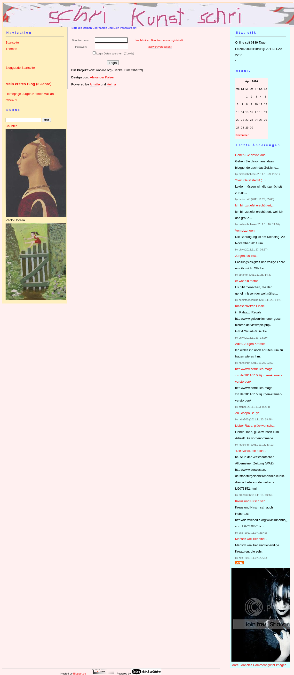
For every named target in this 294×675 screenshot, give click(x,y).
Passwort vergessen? (159, 46)
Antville (95, 84)
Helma (111, 84)
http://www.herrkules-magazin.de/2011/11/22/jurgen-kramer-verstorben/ (258, 375)
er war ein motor (246, 281)
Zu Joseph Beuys (247, 413)
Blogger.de (79, 673)
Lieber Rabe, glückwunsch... (255, 425)
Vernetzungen (244, 230)
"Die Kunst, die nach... (250, 451)
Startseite (12, 42)
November (242, 135)
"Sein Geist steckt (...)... (251, 180)
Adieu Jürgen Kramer (250, 344)
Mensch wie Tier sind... (251, 539)
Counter (11, 126)
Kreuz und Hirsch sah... (251, 501)
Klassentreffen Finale (250, 306)
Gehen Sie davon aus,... (252, 155)
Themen (11, 49)
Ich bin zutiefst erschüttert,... (255, 205)
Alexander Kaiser (102, 77)
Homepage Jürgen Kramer (24, 94)
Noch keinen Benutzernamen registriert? (159, 40)
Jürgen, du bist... (246, 256)
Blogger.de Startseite (20, 67)
